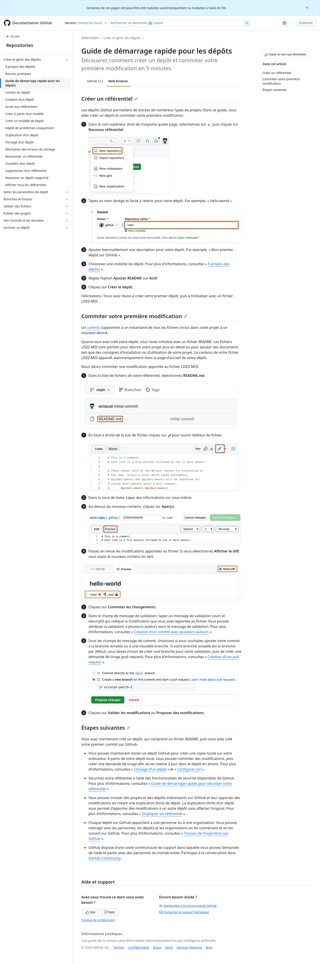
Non (109, 912)
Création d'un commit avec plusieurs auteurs (171, 631)
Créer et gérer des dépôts (122, 38)
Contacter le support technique (184, 912)
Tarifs (169, 947)
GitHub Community (104, 858)
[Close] (307, 7)
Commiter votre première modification (134, 316)
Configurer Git (189, 769)
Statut (157, 947)
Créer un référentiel (109, 98)
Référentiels (90, 38)
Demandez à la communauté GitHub (188, 906)
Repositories (19, 45)
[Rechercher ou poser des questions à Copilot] (179, 22)
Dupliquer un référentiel (162, 813)
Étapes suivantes (105, 727)
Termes (119, 947)
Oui (90, 912)
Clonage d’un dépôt (150, 769)
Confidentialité (138, 947)
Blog (209, 947)
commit (93, 327)
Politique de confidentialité (98, 920)
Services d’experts (189, 947)
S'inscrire (306, 23)
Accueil (13, 36)
